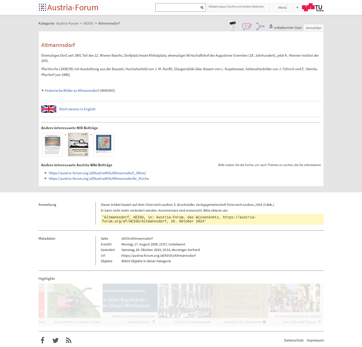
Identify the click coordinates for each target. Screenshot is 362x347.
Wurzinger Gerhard (186, 249)
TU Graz (313, 7)
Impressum (315, 340)
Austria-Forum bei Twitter (56, 340)
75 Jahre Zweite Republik (192, 322)
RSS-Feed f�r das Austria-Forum (69, 340)
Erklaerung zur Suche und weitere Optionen (236, 6)
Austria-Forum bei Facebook (42, 340)
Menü (282, 7)
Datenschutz (293, 340)
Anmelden (314, 27)
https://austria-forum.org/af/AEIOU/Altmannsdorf (158, 255)
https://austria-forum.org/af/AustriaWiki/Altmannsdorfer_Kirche (99, 178)
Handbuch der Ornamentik (243, 322)
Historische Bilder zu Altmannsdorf (72, 90)
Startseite (42, 7)
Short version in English (77, 109)
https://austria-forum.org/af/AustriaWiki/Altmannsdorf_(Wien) (97, 172)
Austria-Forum (73, 7)
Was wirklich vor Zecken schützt (77, 322)
